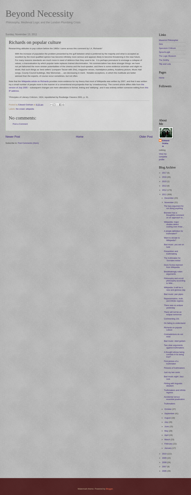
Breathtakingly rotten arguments (173, 272)
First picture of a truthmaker (171, 362)
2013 (164, 186)
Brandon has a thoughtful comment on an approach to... (174, 215)
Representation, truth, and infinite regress (173, 299)
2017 (164, 173)
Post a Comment (20, 124)
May (166, 431)
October (168, 409)
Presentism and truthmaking (171, 252)
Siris (161, 44)
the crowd (20, 109)
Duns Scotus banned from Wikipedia (173, 266)
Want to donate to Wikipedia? (172, 239)
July (166, 422)
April (166, 435)
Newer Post (12, 136)
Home (79, 136)
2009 (164, 458)
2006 (164, 471)
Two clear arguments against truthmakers (174, 346)
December (169, 198)
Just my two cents (172, 372)
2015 (164, 181)
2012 (164, 190)
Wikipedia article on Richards (35, 81)
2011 (164, 194)
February (168, 444)
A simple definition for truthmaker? (173, 232)
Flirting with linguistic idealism (173, 384)
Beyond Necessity (39, 13)
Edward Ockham (165, 143)
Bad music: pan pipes (173, 294)
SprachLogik (164, 52)
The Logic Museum (167, 56)
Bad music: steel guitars (174, 341)
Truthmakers (169, 403)
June (166, 426)
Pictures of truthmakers (174, 368)
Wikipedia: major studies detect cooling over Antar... (174, 224)
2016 (164, 177)
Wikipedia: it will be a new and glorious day (174, 288)
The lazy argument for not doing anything (173, 207)
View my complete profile (163, 157)
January (168, 448)
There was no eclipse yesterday (173, 306)
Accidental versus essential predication (174, 398)
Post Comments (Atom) (28, 143)
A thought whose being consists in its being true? (174, 354)
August (167, 418)
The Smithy (164, 60)
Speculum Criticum (167, 48)
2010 (164, 454)
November (169, 202)
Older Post (146, 136)
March (167, 439)
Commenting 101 (171, 319)
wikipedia (30, 109)
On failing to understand (174, 323)
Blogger (109, 489)
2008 (164, 462)
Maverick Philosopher (168, 40)
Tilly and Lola (165, 64)
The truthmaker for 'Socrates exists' (172, 259)
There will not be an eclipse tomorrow (172, 313)
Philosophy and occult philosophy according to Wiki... (174, 280)
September (169, 413)
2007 (164, 466)
